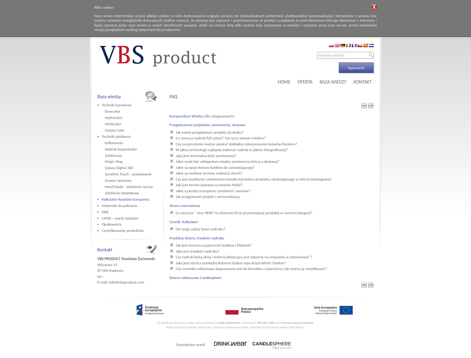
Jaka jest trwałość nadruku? (197, 251)
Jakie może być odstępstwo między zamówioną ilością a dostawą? (227, 161)
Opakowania (111, 224)
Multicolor (113, 124)
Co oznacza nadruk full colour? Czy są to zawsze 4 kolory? (221, 138)
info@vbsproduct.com (126, 282)
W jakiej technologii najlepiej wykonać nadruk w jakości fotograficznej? (231, 149)
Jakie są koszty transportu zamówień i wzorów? (213, 191)
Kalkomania (114, 143)
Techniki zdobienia (116, 136)
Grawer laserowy (118, 180)
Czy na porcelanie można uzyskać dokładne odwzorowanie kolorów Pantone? (236, 144)
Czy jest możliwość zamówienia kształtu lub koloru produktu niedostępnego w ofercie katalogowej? (254, 179)
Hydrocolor (113, 117)
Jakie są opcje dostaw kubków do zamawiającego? (215, 167)
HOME (284, 82)
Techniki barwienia (116, 105)
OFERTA (304, 82)
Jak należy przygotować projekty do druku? (209, 132)
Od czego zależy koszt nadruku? (200, 229)
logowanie (356, 67)
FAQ (105, 212)
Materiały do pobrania (119, 205)
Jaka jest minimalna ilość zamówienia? (206, 155)
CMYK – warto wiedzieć (120, 218)
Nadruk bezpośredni (121, 149)
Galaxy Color (115, 130)
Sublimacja (113, 155)
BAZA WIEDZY (333, 82)
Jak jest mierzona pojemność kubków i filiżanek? (214, 245)
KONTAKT (363, 82)
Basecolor (112, 111)
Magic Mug (114, 161)
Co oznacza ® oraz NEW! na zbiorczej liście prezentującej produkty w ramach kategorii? (244, 213)
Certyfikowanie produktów (123, 230)
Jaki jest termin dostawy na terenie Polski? (209, 185)
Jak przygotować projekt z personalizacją (207, 196)
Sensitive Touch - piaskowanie (128, 174)
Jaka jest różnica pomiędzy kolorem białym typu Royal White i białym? (231, 263)
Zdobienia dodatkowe (122, 193)
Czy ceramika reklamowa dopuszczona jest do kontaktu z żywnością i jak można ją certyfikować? (251, 268)
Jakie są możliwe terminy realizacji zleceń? (209, 173)
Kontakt (104, 250)
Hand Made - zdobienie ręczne (129, 186)
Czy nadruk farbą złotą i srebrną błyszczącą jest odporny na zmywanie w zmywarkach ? (244, 257)
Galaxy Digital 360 (119, 167)
